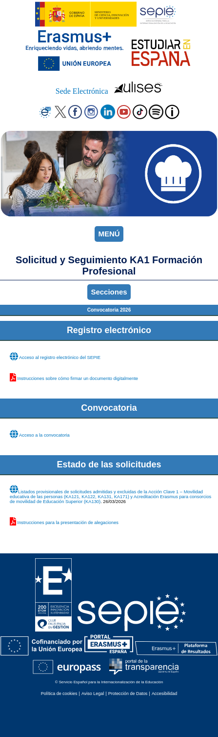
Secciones (109, 292)
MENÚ (108, 234)
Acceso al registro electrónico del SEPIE (59, 357)
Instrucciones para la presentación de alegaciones (68, 522)
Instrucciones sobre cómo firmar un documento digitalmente (78, 378)
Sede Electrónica (82, 91)
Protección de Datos (128, 693)
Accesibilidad (164, 693)
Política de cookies (59, 693)
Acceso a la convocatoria (44, 435)
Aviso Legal (92, 693)
